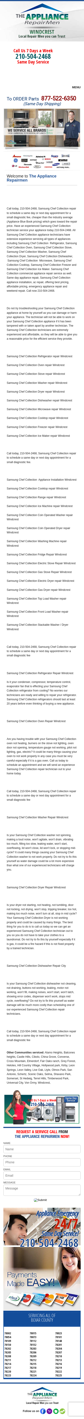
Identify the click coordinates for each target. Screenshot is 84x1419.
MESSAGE (9, 1182)
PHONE (7, 1156)
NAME (7, 1143)
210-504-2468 (33, 56)
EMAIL (7, 1169)
